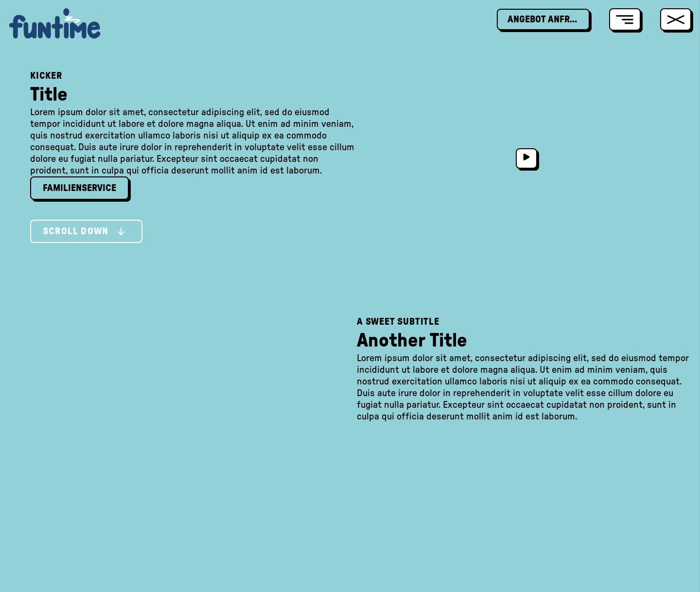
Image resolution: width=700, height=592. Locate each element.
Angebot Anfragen (549, 19)
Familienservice (79, 188)
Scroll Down (84, 231)
